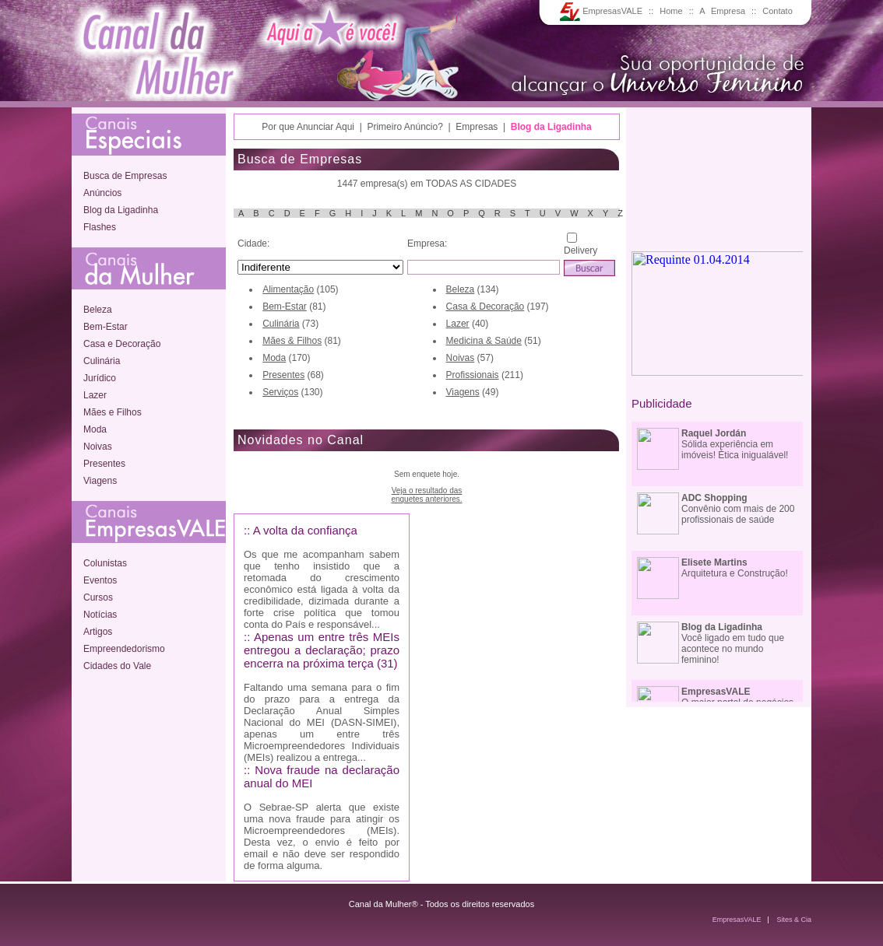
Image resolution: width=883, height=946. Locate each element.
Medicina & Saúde (484, 340)
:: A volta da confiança (300, 530)
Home (671, 11)
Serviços (280, 392)
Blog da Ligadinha (120, 210)
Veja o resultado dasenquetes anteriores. (426, 494)
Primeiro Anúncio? (404, 126)
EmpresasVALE (601, 11)
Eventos (100, 580)
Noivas (97, 446)
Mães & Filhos (292, 340)
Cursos (98, 597)
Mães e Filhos (112, 412)
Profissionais (472, 375)
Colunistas (105, 563)
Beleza (97, 309)
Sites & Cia (793, 919)
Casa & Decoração (485, 306)
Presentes (104, 463)
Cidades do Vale (117, 665)
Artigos (97, 631)
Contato (777, 11)
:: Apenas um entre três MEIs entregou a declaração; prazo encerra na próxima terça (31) (321, 650)
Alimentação (288, 289)
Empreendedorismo (124, 648)
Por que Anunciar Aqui (308, 126)
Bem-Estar (105, 326)
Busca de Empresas (125, 175)
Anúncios (102, 192)
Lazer (95, 395)
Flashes (99, 227)
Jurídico (99, 378)
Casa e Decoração (121, 343)
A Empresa (722, 11)
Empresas (477, 126)
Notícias (100, 614)
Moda (95, 429)
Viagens (100, 480)
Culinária (101, 361)
